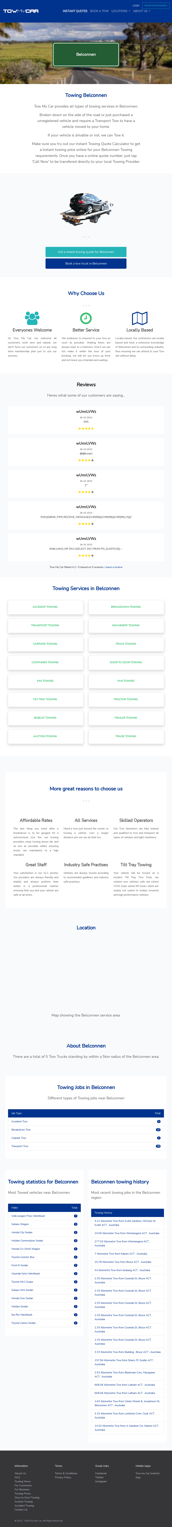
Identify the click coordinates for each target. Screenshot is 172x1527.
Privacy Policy (63, 1477)
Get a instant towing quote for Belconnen (86, 252)
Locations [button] (119, 11)
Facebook (101, 1473)
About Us (20, 1473)
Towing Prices (23, 1493)
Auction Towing (24, 1501)
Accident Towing (24, 1506)
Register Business (155, 5)
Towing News (23, 1481)
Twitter (99, 1477)
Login (136, 5)
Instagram (101, 1481)
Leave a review (113, 567)
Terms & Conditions (66, 1473)
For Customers (23, 1485)
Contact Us (21, 1510)
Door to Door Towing (27, 1497)
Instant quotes (76, 11)
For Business (22, 1489)
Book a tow (99, 11)
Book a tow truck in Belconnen (86, 263)
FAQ (17, 1477)
